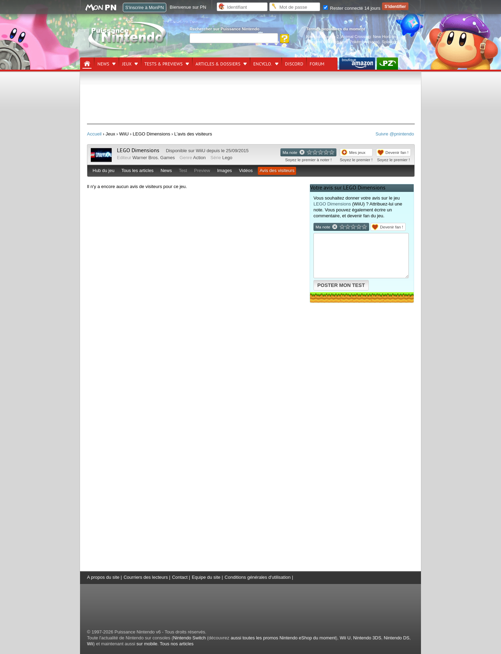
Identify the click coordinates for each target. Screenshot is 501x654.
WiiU (200, 150)
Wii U (345, 637)
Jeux (127, 64)
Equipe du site (206, 577)
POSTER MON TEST (341, 285)
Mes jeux (357, 152)
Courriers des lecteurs (146, 577)
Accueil (94, 134)
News (103, 64)
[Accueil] (87, 64)
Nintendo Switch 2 (322, 36)
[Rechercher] (234, 38)
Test (183, 170)
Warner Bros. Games (154, 157)
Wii (90, 643)
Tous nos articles (176, 643)
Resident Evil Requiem (326, 41)
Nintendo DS (396, 637)
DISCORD (294, 64)
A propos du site (103, 577)
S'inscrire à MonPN (144, 7)
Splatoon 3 (391, 41)
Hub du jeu (103, 170)
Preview (202, 170)
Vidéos (246, 170)
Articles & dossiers (218, 64)
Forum (317, 64)
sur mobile (146, 643)
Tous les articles (137, 170)
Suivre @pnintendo (394, 134)
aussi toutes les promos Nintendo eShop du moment (283, 637)
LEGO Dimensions (138, 150)
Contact (180, 577)
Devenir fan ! (396, 152)
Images (224, 170)
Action (199, 157)
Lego (227, 157)
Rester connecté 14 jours (351, 8)
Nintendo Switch (189, 637)
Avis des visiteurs (277, 170)
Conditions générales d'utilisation (258, 577)
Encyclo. (262, 64)
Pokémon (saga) (365, 41)
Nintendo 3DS (367, 637)
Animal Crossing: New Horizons (369, 36)
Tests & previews (163, 64)
